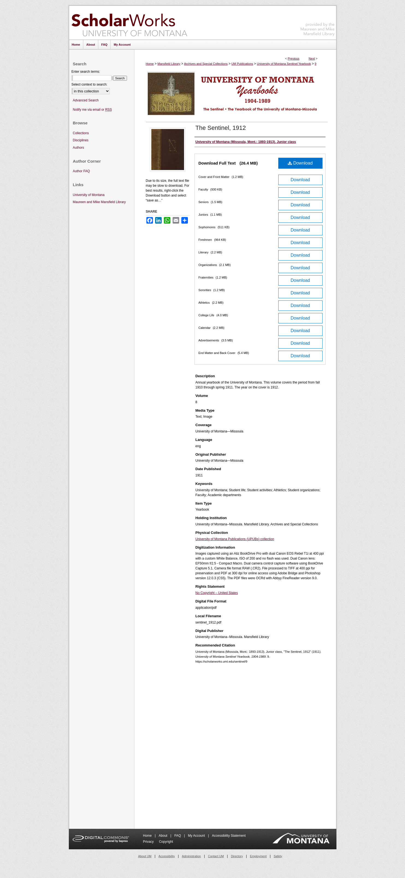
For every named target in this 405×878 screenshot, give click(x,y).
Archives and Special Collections (206, 63)
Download (300, 163)
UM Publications (242, 63)
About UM (145, 856)
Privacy (149, 842)
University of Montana (89, 195)
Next (312, 58)
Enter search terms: (86, 72)
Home (150, 63)
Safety (278, 856)
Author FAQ (81, 171)
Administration (191, 856)
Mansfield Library (169, 63)
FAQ (178, 836)
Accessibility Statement (229, 836)
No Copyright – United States (217, 593)
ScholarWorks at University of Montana (129, 23)
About (163, 836)
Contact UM (216, 856)
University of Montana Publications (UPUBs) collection (235, 539)
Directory (237, 856)
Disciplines (80, 140)
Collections (81, 133)
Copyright (166, 842)
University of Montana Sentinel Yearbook (284, 63)
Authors (78, 148)
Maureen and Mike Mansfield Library (317, 22)
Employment (258, 856)
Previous (294, 58)
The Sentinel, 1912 (221, 127)
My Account (197, 836)
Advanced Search (86, 100)
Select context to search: (89, 84)
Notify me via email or (92, 110)
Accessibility (166, 856)
